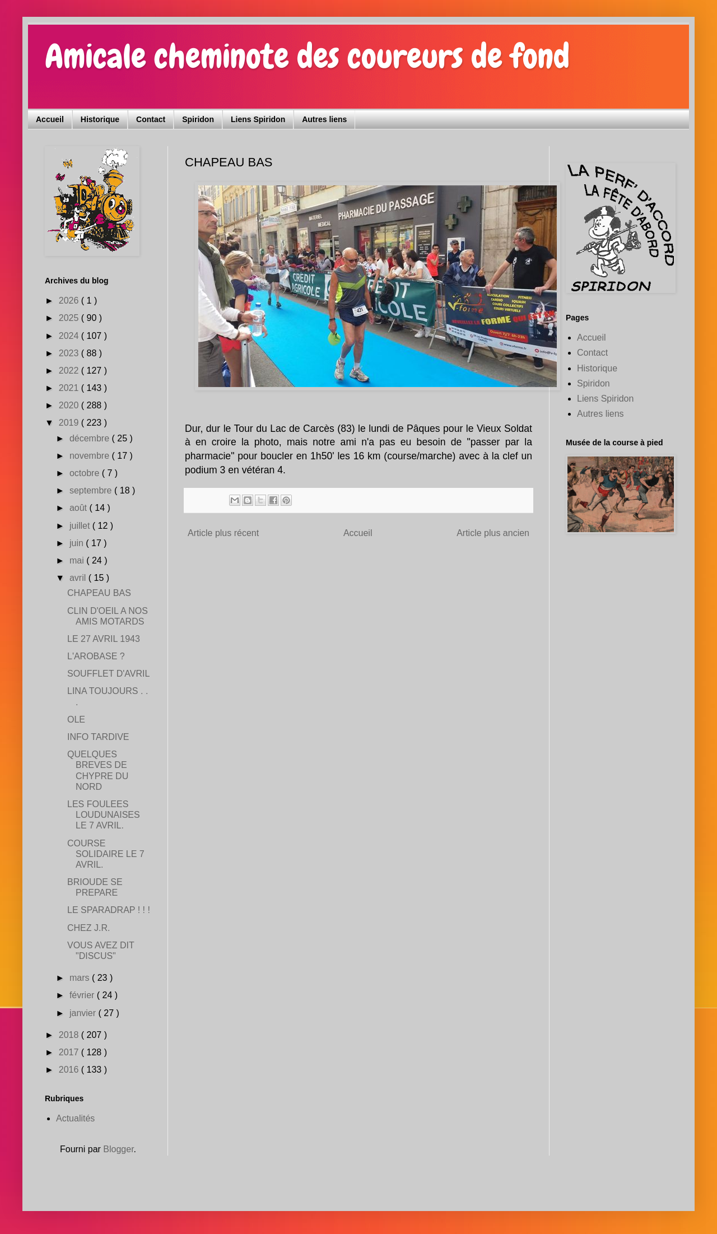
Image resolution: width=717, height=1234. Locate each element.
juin (77, 543)
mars (80, 977)
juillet (80, 525)
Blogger (118, 1149)
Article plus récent (223, 533)
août (79, 508)
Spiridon (198, 119)
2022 (70, 370)
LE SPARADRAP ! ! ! (108, 910)
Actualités (75, 1118)
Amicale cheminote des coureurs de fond (307, 56)
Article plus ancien (493, 533)
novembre (90, 455)
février (83, 995)
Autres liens (324, 119)
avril (79, 578)
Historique (100, 119)
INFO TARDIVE (98, 737)
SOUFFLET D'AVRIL (108, 673)
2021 (70, 388)
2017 (70, 1052)
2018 (70, 1035)
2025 (70, 318)
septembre (91, 490)
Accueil (50, 119)
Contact (150, 119)
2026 (70, 300)
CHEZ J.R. (88, 928)
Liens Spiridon (258, 119)
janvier (84, 1013)
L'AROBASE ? (96, 656)
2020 (70, 405)
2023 (70, 353)
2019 (70, 422)
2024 (70, 336)
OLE (76, 719)
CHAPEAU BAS (99, 593)
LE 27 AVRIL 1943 (103, 639)
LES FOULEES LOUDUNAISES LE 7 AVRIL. (103, 814)
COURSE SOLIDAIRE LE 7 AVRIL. (106, 854)
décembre (90, 438)
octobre (85, 473)
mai (77, 560)
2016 (70, 1069)
